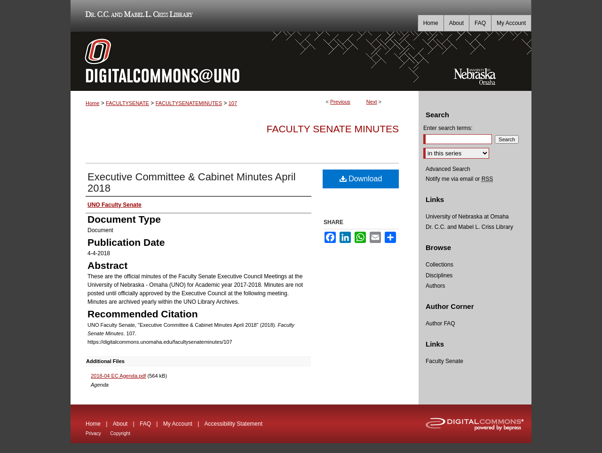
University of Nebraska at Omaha (467, 216)
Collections (439, 264)
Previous (340, 102)
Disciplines (439, 275)
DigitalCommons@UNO (245, 61)
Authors (435, 286)
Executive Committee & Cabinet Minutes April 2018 (191, 182)
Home (92, 103)
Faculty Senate (444, 361)
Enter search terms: (448, 128)
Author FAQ (440, 323)
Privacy (93, 433)
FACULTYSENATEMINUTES (189, 103)
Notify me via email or (459, 179)
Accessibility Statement (233, 424)
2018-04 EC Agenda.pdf (118, 376)
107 (233, 103)
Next (371, 102)
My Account (177, 424)
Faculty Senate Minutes (333, 128)
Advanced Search (448, 169)
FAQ (145, 424)
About (120, 424)
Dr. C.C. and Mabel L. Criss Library (138, 16)
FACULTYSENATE (127, 103)
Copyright (120, 433)
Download (361, 179)
